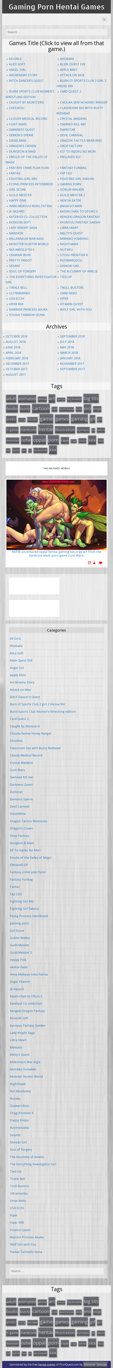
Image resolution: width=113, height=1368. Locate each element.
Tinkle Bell (18, 288)
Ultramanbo (19, 293)
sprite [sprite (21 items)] (16, 450)
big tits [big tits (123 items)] (91, 398)
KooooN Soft (20, 222)
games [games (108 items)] (62, 419)
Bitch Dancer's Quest (26, 81)
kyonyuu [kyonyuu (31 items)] (83, 430)
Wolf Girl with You (76, 309)
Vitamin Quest (71, 304)
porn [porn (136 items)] (53, 439)
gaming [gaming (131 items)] (79, 418)
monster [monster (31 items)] (12, 440)
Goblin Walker (72, 189)
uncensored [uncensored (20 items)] (40, 450)
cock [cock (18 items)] (54, 409)
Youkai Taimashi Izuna (27, 315)
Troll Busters (72, 288)
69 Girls (15, 59)
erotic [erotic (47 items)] (11, 419)
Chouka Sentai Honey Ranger (83, 102)
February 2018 (17, 358)
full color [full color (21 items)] (32, 419)
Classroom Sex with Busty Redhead (35, 748)
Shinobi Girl (70, 266)
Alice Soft (17, 64)
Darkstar (67, 130)
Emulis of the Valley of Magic (30, 858)
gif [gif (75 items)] (92, 419)
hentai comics (46, 1364)
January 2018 (70, 358)
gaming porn (70, 184)
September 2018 (72, 336)
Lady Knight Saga (23, 228)
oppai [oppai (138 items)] (39, 439)
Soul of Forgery (22, 271)
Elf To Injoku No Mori (78, 151)
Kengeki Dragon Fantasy (80, 217)
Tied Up (66, 277)
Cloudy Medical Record (28, 119)
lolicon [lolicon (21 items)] (100, 430)
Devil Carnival (71, 135)
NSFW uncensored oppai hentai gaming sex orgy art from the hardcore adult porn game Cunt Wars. (56, 553)
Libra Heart (69, 228)
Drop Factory (71, 146)
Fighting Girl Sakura (77, 179)
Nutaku (66, 249)
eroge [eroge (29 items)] (97, 409)
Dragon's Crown (22, 146)
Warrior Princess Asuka (28, 309)
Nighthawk (69, 244)
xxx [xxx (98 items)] (52, 450)
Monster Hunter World (29, 244)
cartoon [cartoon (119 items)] (40, 408)
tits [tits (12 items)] (30, 450)
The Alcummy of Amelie (79, 271)
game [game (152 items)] (46, 418)
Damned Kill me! (73, 124)
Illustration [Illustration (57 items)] (65, 429)
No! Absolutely (21, 249)
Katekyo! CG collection (28, 217)
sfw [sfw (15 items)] (8, 450)
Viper (64, 298)
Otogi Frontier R (74, 255)
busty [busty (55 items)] (25, 408)
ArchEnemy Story (23, 75)
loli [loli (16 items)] (93, 430)
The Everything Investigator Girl (33, 1164)
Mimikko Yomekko (74, 239)
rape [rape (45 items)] (65, 440)
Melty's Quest (71, 233)
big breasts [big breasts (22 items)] (74, 399)
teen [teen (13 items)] (24, 450)
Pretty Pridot (20, 260)
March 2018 (69, 353)
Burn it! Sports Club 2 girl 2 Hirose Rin (37, 704)
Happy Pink (17, 200)
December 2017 (17, 364)
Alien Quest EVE (72, 64)
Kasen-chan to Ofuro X (79, 211)
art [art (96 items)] (52, 398)
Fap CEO (66, 173)
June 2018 (13, 347)
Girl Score (17, 189)
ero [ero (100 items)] (87, 408)
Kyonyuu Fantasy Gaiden (80, 222)
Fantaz (15, 173)
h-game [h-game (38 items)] (12, 430)
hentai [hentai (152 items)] (46, 429)
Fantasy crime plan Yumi (29, 168)
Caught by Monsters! (26, 102)
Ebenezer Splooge (95, 1364)
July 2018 (67, 342)
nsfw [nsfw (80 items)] (26, 440)
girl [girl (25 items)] (99, 419)
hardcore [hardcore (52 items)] (28, 429)
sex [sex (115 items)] (92, 440)
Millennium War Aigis (26, 239)
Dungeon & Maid (22, 151)
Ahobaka (67, 59)
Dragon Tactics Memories (81, 140)
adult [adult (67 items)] (11, 398)
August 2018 (16, 342)
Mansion (16, 233)
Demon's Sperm (21, 135)
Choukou (16, 108)
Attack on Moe (72, 75)
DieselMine (17, 140)
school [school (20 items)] (82, 440)
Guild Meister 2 (72, 195)
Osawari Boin (20, 255)
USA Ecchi (16, 298)
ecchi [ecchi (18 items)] (79, 409)
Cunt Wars (18, 124)
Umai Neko (68, 293)
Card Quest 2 (70, 91)
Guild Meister (20, 195)
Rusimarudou (71, 260)
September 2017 (72, 369)
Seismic (14, 266)
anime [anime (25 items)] (42, 399)
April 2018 (13, 353)
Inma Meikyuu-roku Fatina (30, 206)
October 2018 (16, 336)
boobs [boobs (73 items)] (12, 408)
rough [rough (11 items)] (73, 441)
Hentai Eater (70, 200)
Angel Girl (17, 70)
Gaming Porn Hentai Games (57, 6)
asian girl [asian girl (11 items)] (61, 399)
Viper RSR (16, 304)
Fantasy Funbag (73, 168)
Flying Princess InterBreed (31, 184)
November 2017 (72, 364)
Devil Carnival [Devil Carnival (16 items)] (67, 409)
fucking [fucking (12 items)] (22, 419)
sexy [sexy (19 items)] (100, 440)
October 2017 (16, 369)
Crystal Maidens (73, 119)
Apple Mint (69, 70)
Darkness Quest (22, 130)
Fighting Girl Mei (23, 179)
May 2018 (67, 347)
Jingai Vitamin (71, 206)
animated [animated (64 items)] (27, 398)
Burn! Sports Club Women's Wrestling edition (43, 711)
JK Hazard (16, 211)
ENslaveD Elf (70, 157)
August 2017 (16, 374)
